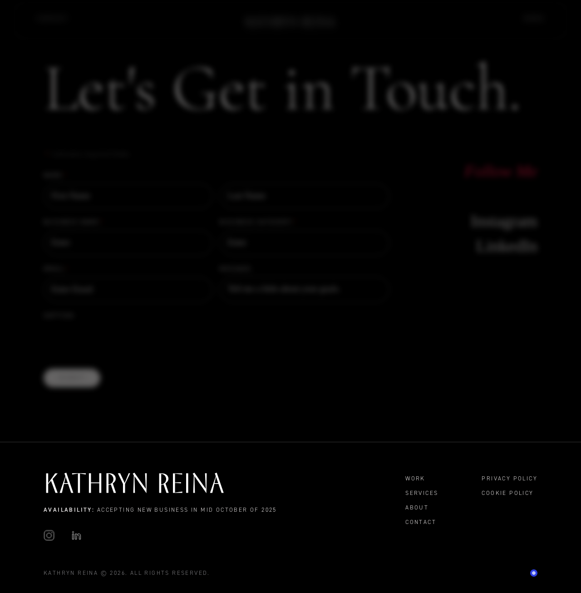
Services (421, 493)
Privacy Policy (509, 478)
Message (235, 268)
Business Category (258, 222)
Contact (53, 18)
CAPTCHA (59, 315)
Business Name (74, 222)
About (416, 507)
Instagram (504, 221)
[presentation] (113, 341)
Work (534, 18)
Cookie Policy (507, 493)
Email (56, 268)
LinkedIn (506, 246)
